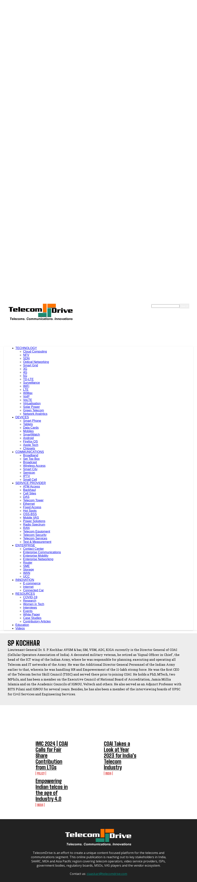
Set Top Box (31, 458)
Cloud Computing (35, 351)
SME (26, 566)
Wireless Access (34, 465)
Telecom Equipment (36, 531)
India (108, 757)
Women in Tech (33, 604)
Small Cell (30, 479)
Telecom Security (35, 535)
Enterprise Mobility (35, 555)
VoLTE (27, 400)
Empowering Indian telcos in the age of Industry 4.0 (119, 771)
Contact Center (33, 548)
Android (28, 438)
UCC (26, 576)
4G (25, 372)
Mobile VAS (31, 517)
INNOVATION (24, 580)
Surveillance (31, 382)
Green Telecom (33, 410)
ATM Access (31, 486)
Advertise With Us (97, 878)
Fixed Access (32, 507)
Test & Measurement (37, 541)
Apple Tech (30, 445)
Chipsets (29, 448)
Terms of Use (135, 878)
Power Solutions (34, 521)
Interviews (30, 607)
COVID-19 (30, 597)
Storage (28, 569)
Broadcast (30, 462)
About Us (80, 878)
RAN (26, 528)
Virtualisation (32, 403)
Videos (20, 628)
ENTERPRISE (25, 545)
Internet (28, 586)
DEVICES (22, 417)
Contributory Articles (37, 621)
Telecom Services (35, 538)
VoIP (26, 396)
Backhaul (29, 490)
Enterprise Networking (38, 559)
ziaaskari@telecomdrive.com (107, 851)
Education (22, 625)
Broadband (30, 455)
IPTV (26, 476)
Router (27, 562)
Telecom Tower (33, 500)
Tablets (28, 424)
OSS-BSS (30, 514)
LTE (25, 389)
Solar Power (31, 407)
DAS (26, 496)
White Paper (31, 614)
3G (25, 368)
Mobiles (28, 431)
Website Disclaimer (156, 878)
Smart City (30, 469)
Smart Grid (30, 365)
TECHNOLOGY (26, 348)
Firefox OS (30, 441)
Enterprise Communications (42, 552)
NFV (26, 355)
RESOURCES (25, 593)
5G (25, 375)
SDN (26, 358)
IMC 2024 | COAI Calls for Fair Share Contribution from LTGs (51, 749)
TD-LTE (28, 379)
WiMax (28, 393)
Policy (41, 760)
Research (29, 600)
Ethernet (29, 503)
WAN (26, 573)
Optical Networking (36, 362)
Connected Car (33, 590)
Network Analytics (35, 413)
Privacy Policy (117, 878)
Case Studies (32, 618)
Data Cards (31, 427)
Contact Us (176, 878)
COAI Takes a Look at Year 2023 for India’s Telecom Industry (119, 748)
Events (28, 611)
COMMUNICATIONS (29, 451)
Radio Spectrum (34, 524)
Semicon (29, 472)
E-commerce (32, 583)
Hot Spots (30, 510)
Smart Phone (32, 420)
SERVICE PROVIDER (30, 483)
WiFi (26, 386)
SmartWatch (31, 434)
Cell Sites (29, 493)
